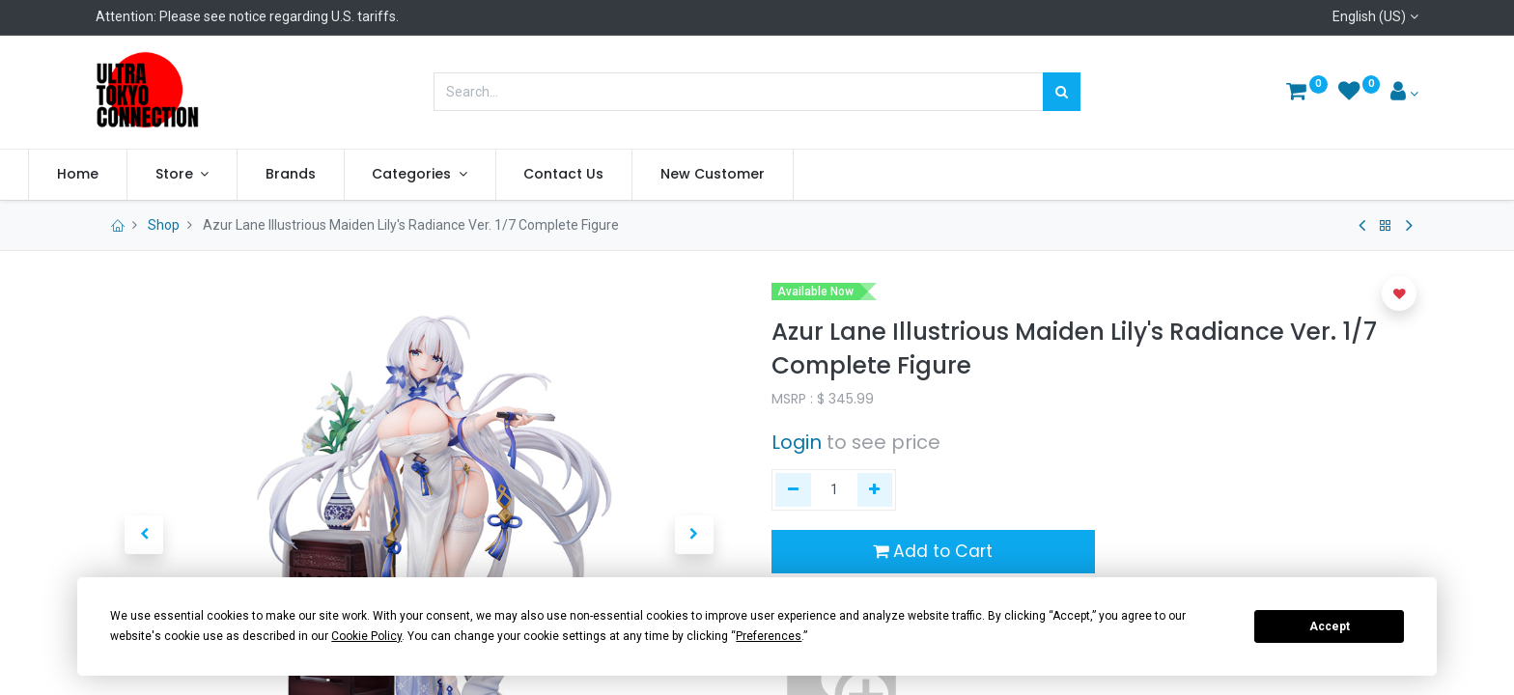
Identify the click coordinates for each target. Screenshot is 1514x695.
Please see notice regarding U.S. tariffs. (279, 16)
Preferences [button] (768, 636)
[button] (1399, 293)
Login (796, 442)
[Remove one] (793, 490)
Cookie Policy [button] (366, 636)
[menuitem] (145, 175)
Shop (164, 225)
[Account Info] (1404, 93)
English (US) (1369, 16)
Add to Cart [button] (933, 551)
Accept (1329, 626)
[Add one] (875, 490)
